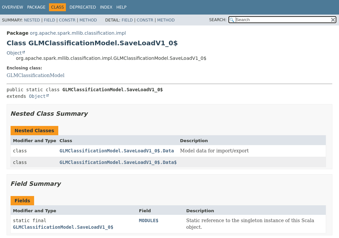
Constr (67, 20)
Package (36, 7)
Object (14, 53)
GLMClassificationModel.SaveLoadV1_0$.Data (117, 150)
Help (121, 7)
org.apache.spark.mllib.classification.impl (78, 33)
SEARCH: (218, 20)
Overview (12, 7)
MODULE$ (149, 220)
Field (49, 20)
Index (106, 7)
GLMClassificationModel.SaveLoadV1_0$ (63, 227)
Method (88, 20)
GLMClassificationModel (36, 75)
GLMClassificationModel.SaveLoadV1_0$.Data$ (118, 162)
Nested (32, 20)
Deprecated (83, 7)
